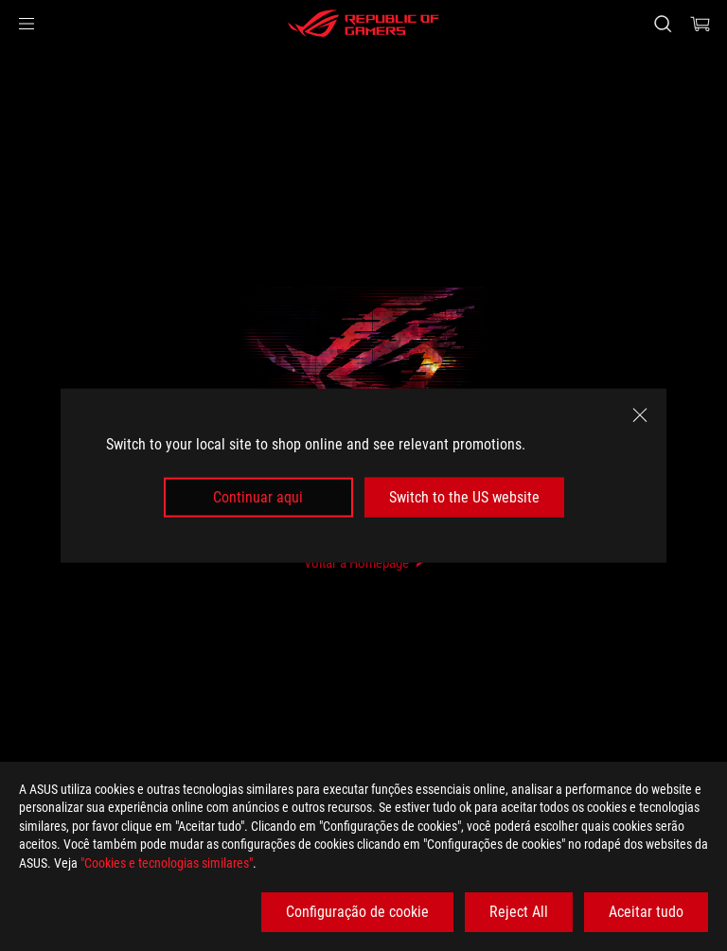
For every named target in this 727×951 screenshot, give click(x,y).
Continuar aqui (258, 497)
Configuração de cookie (357, 912)
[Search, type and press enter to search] (662, 23)
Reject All (518, 912)
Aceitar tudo (646, 912)
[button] (26, 23)
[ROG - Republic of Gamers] (363, 23)
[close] (640, 414)
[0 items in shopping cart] (700, 23)
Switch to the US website (464, 497)
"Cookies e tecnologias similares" (166, 863)
